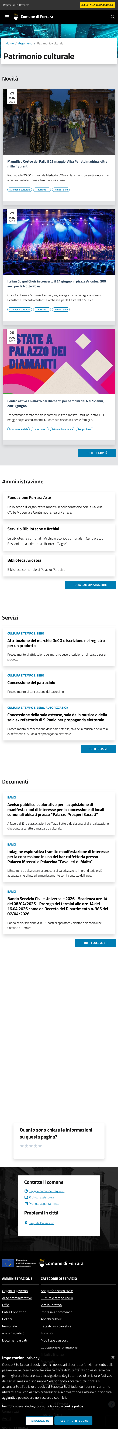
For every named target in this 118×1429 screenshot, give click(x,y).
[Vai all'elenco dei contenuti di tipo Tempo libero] (61, 190)
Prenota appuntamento (41, 1203)
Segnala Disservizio (39, 1223)
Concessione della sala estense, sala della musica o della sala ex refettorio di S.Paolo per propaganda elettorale (57, 717)
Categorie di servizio (59, 1278)
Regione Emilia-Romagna (16, 5)
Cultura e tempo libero (57, 1298)
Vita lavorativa (51, 1305)
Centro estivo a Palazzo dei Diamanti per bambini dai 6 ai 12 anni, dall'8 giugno (55, 403)
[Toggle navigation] (7, 16)
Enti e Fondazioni (14, 1312)
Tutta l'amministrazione (90, 585)
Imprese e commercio (56, 1312)
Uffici (5, 1305)
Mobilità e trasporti (54, 1340)
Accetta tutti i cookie (73, 1421)
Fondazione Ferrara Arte (29, 497)
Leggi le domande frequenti (44, 1191)
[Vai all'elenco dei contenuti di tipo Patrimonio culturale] (19, 190)
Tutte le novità (96, 453)
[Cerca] (113, 17)
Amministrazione (17, 1278)
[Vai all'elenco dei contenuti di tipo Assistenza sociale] (18, 429)
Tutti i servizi (98, 749)
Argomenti (25, 43)
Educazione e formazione (59, 1347)
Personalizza (39, 1421)
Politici (7, 1319)
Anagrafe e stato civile (57, 1290)
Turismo (47, 1333)
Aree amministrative (17, 1298)
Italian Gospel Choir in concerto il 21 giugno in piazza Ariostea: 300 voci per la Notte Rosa (56, 284)
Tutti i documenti (95, 943)
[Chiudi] (113, 1356)
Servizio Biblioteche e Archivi (33, 529)
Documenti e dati (14, 1340)
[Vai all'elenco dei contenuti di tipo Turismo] (42, 190)
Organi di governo (15, 1290)
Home (10, 43)
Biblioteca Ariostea (24, 560)
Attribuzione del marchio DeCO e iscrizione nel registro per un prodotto (56, 643)
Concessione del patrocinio (31, 682)
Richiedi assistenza (39, 1197)
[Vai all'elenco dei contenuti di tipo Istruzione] (39, 429)
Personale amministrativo (13, 1329)
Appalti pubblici (51, 1319)
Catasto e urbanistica (56, 1326)
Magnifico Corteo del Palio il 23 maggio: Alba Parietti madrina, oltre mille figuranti (57, 164)
